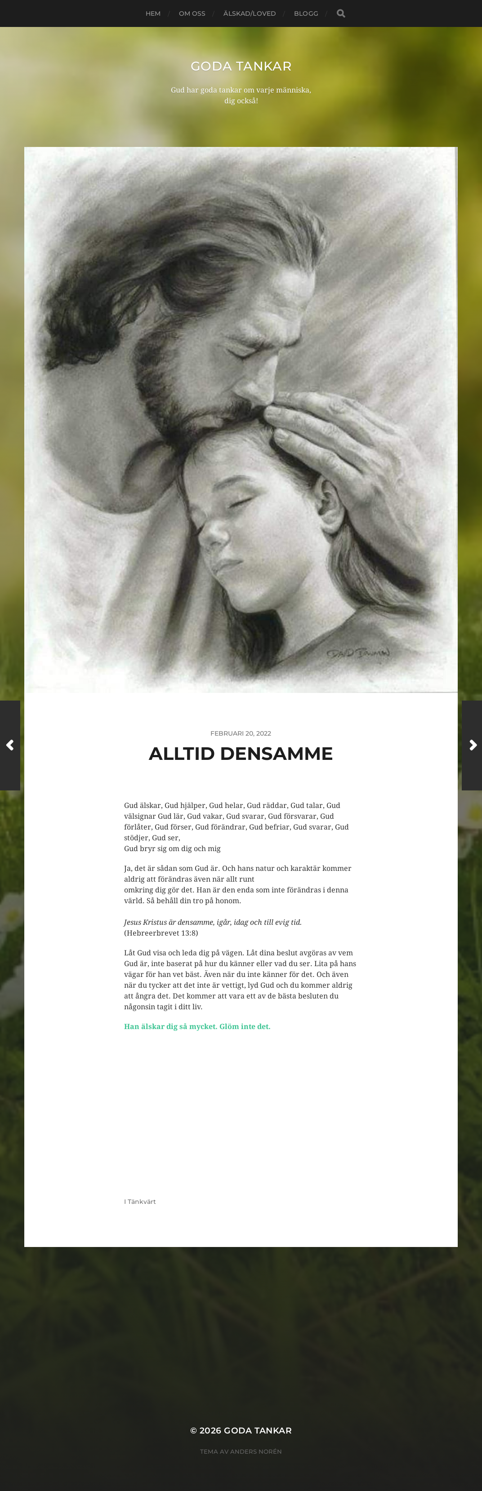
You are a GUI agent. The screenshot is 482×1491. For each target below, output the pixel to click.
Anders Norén (256, 1451)
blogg (306, 13)
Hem (153, 13)
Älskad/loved (249, 13)
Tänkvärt (142, 1202)
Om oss (192, 13)
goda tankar (241, 66)
